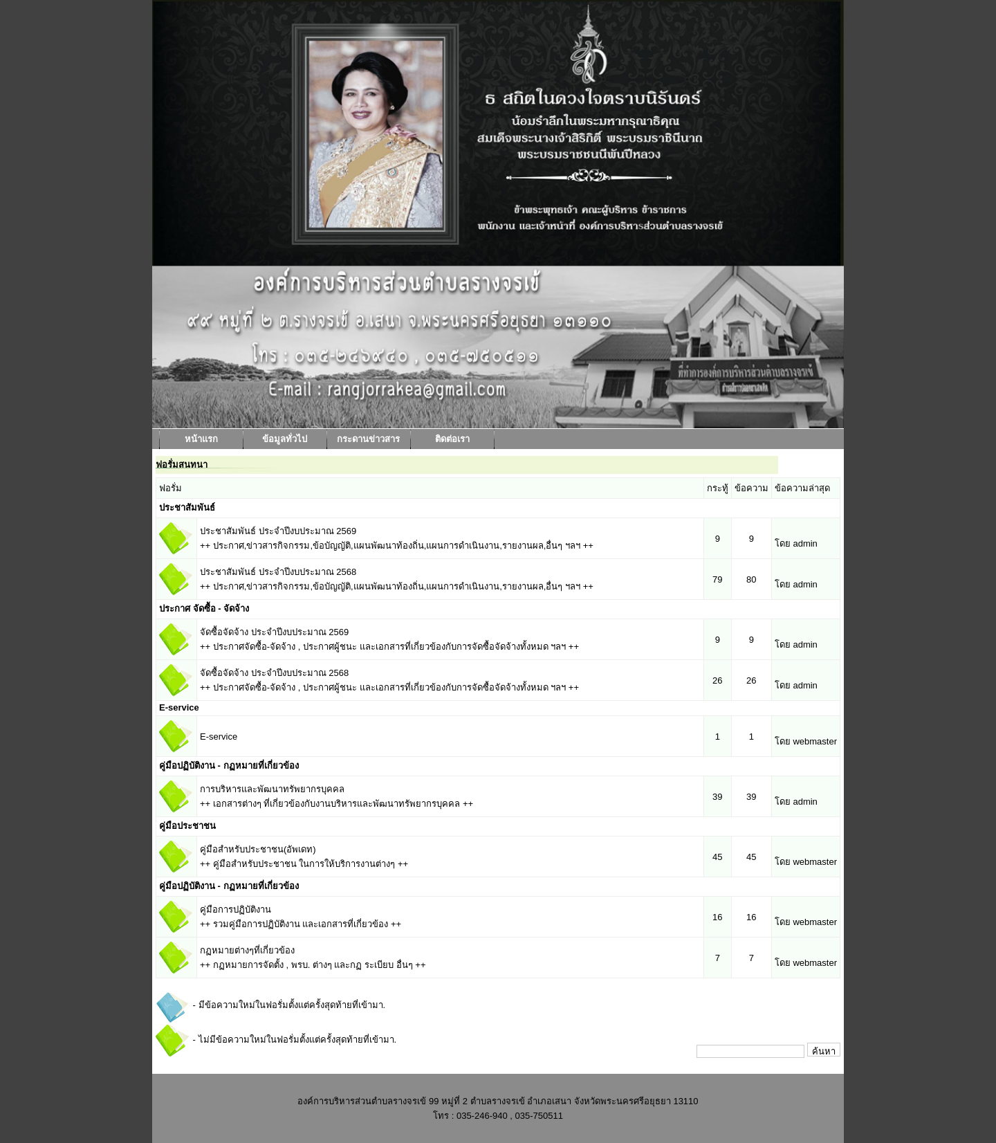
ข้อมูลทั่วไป (284, 439)
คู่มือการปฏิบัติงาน (235, 909)
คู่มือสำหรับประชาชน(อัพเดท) (258, 849)
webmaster (815, 741)
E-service (218, 736)
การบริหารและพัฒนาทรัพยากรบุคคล (272, 789)
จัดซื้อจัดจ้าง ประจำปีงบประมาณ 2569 (274, 632)
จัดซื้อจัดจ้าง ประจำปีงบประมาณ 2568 (274, 673)
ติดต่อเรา (452, 439)
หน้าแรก (201, 439)
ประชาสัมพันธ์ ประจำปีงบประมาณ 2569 (278, 531)
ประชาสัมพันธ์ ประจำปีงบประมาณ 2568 (278, 572)
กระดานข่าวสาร (368, 439)
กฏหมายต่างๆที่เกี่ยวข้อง (247, 950)
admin (805, 543)
